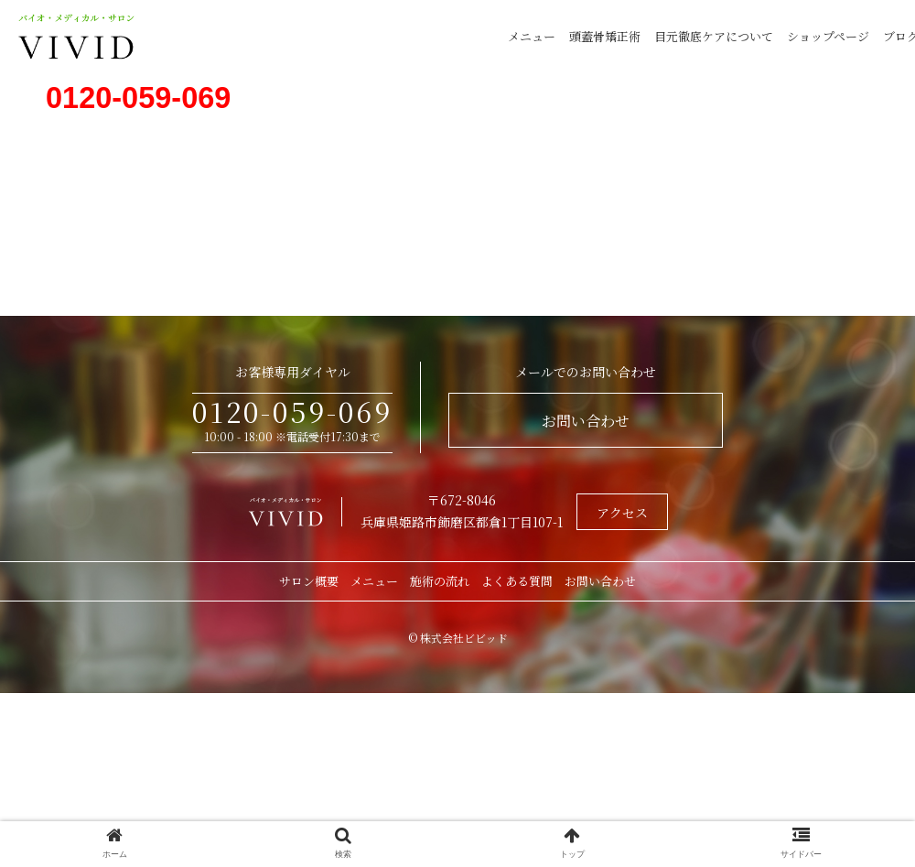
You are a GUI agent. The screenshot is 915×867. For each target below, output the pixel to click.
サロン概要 (309, 581)
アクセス (622, 513)
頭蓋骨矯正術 (604, 36)
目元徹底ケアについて (713, 36)
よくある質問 (517, 581)
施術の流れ (439, 581)
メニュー (531, 36)
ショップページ (828, 36)
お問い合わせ (586, 420)
